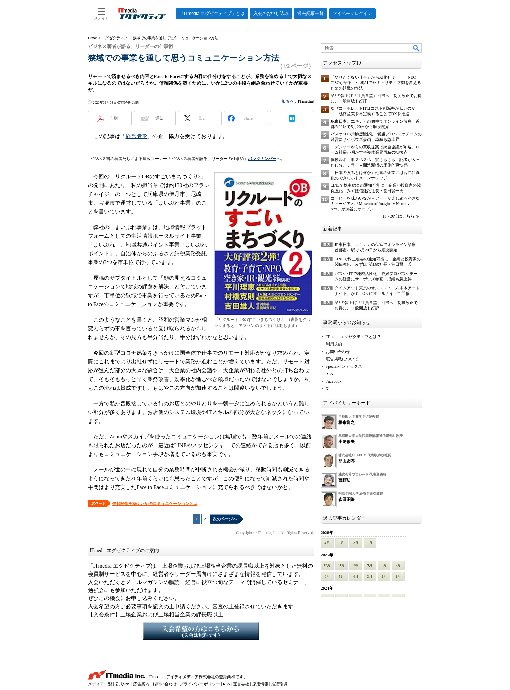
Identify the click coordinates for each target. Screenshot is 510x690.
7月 (398, 565)
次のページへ (225, 519)
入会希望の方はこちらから (201, 631)
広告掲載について (342, 359)
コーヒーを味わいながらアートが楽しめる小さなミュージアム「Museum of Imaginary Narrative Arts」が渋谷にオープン (375, 203)
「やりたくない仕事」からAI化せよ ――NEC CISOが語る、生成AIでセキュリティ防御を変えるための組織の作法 (376, 83)
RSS (329, 374)
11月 (341, 565)
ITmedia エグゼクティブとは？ (353, 336)
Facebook (334, 381)
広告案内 (141, 684)
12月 (327, 565)
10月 (355, 565)
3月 (341, 543)
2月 (355, 543)
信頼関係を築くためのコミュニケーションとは (154, 503)
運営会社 (241, 684)
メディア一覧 (100, 684)
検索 (417, 48)
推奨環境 (279, 684)
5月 (341, 576)
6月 (327, 576)
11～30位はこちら (398, 216)
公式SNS (122, 684)
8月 (384, 565)
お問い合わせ (338, 351)
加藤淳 (288, 101)
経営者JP (136, 136)
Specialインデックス (344, 366)
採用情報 (260, 684)
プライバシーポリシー (199, 684)
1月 (369, 543)
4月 (327, 543)
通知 (159, 118)
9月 (369, 565)
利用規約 (334, 344)
